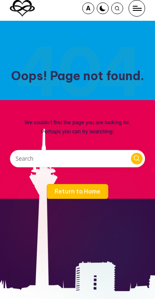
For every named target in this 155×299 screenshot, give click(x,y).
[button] (88, 8)
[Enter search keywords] (77, 158)
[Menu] (137, 8)
